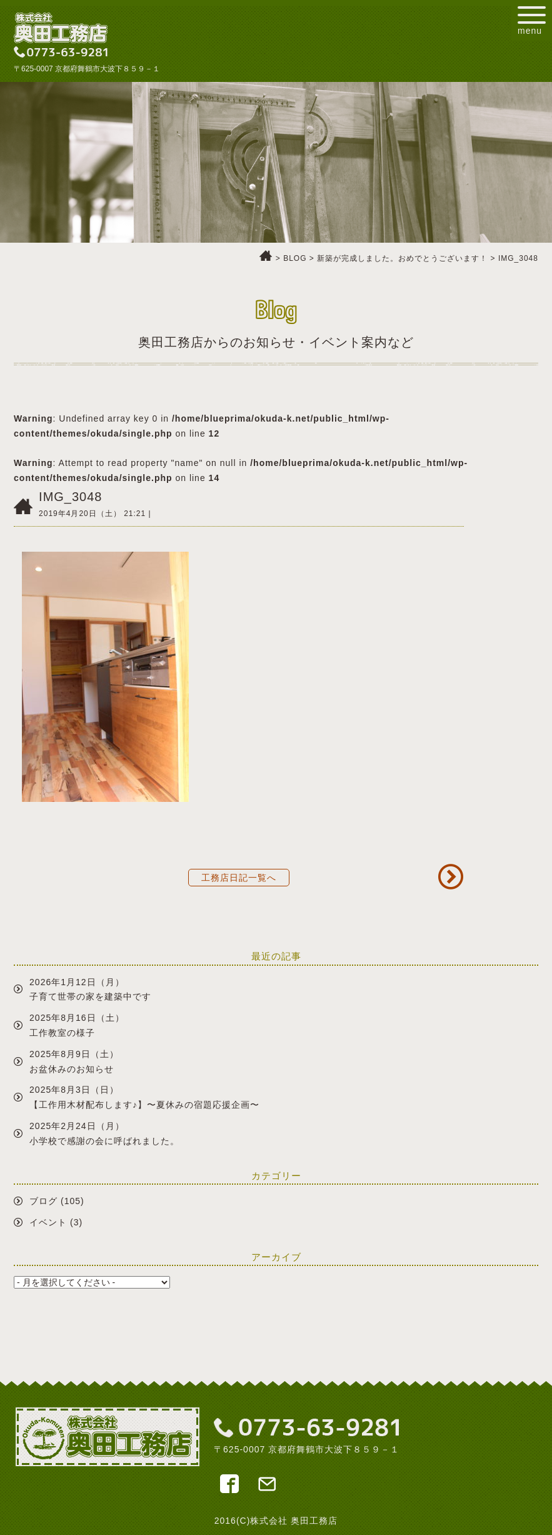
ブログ (43, 1201)
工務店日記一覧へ (238, 878)
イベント (48, 1222)
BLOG (294, 258)
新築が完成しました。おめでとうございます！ (402, 258)
